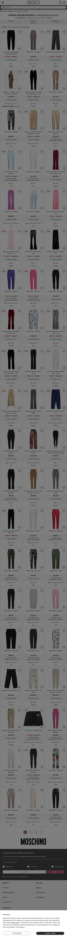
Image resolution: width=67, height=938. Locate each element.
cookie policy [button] (15, 922)
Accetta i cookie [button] (50, 933)
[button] (65, 912)
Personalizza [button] (17, 933)
